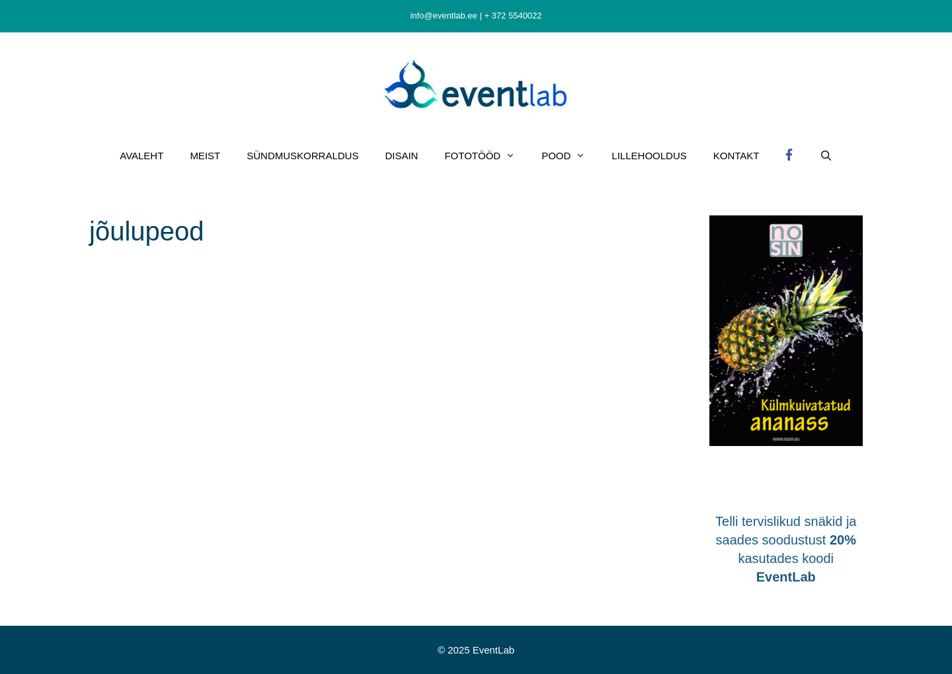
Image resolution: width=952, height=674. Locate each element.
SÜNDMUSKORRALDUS (302, 155)
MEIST (205, 155)
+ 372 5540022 (512, 15)
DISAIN (401, 155)
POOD (569, 156)
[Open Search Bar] (825, 156)
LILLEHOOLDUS (649, 155)
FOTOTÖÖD (486, 156)
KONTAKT (736, 155)
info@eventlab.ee (443, 15)
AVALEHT (141, 155)
